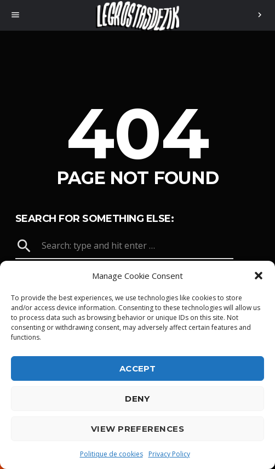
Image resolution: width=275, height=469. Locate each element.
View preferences (137, 429)
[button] (258, 275)
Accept (137, 368)
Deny (137, 398)
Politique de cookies (111, 454)
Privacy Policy (169, 454)
